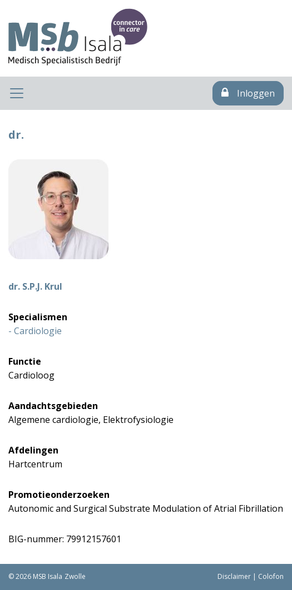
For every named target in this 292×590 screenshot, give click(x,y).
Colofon (271, 576)
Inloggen (248, 93)
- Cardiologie (35, 331)
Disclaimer (234, 576)
